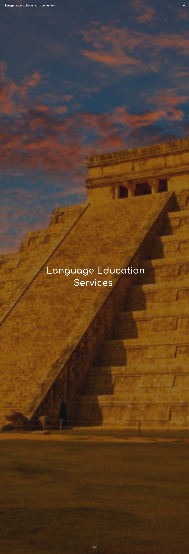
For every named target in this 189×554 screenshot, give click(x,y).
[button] (184, 5)
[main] (94, 277)
